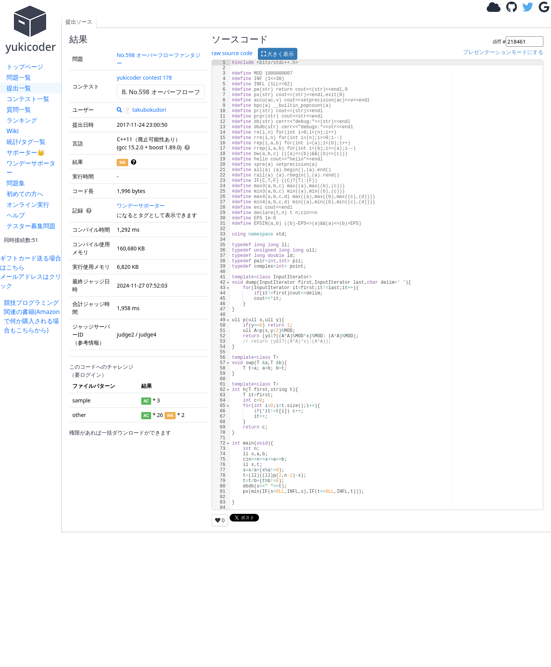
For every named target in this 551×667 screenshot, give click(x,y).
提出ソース (78, 21)
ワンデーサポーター (31, 168)
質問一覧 (19, 109)
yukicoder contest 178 (144, 77)
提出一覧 (19, 88)
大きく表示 (277, 53)
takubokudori (145, 109)
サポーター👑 (26, 152)
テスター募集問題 (31, 226)
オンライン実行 (28, 204)
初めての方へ (25, 194)
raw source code (232, 53)
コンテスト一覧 (28, 99)
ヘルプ (16, 215)
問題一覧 (19, 77)
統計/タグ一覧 (26, 141)
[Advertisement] (32, 449)
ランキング (22, 120)
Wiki (13, 131)
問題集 (16, 183)
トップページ (25, 66)
